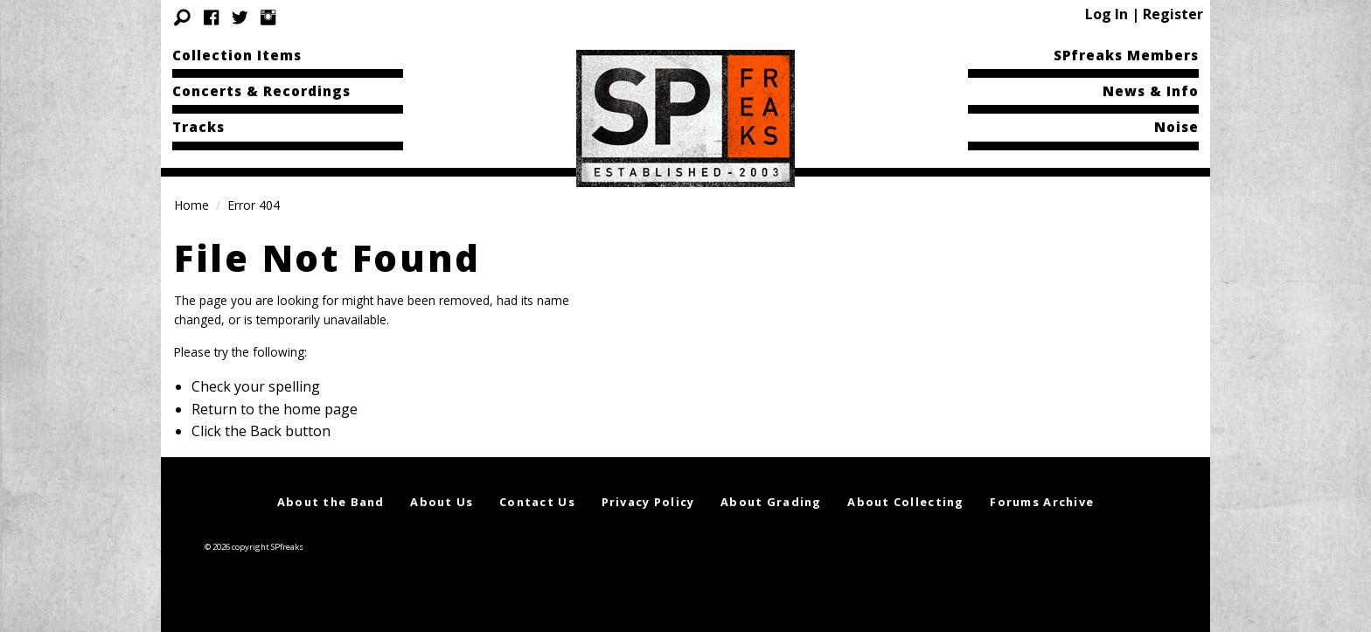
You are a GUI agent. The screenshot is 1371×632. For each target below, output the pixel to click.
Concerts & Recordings (261, 91)
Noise (1176, 126)
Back (266, 431)
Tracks (198, 126)
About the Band (331, 502)
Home (191, 205)
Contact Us (537, 502)
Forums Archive (1042, 502)
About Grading (771, 502)
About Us (441, 502)
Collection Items (237, 55)
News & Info (1151, 91)
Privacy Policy (648, 502)
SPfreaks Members (1126, 55)
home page (320, 409)
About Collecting (905, 502)
